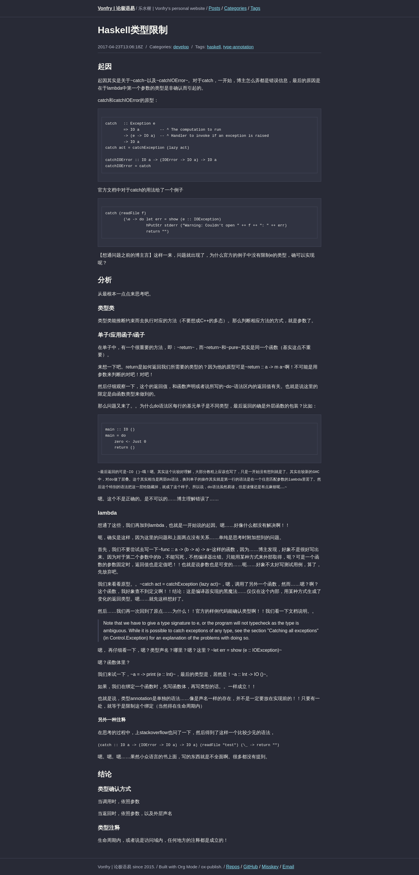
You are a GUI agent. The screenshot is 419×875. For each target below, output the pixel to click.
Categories (235, 8)
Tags (255, 8)
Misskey (270, 866)
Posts (214, 8)
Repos (232, 866)
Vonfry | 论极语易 (116, 8)
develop (181, 46)
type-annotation (238, 46)
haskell (214, 46)
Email (288, 866)
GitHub (250, 866)
